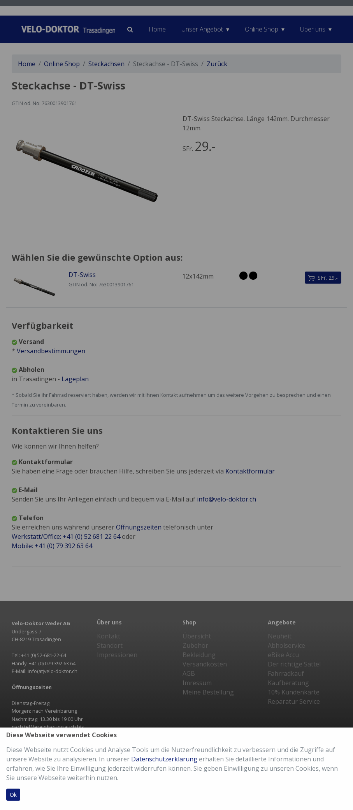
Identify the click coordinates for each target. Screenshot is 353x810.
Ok (13, 794)
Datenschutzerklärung (164, 759)
